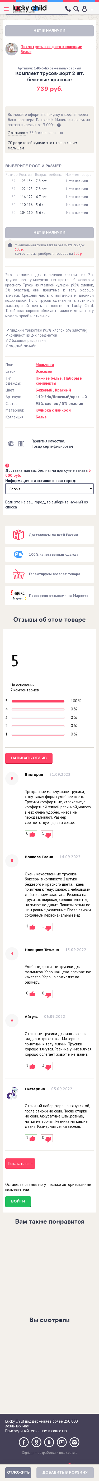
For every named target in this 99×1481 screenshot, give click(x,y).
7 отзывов (17, 132)
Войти (18, 1201)
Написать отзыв (29, 758)
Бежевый (44, 390)
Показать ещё (20, 1163)
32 (13, 181)
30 (13, 197)
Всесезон (44, 371)
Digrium (28, 1452)
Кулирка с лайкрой (53, 410)
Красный (63, 390)
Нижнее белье (49, 378)
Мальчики (45, 364)
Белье (41, 416)
